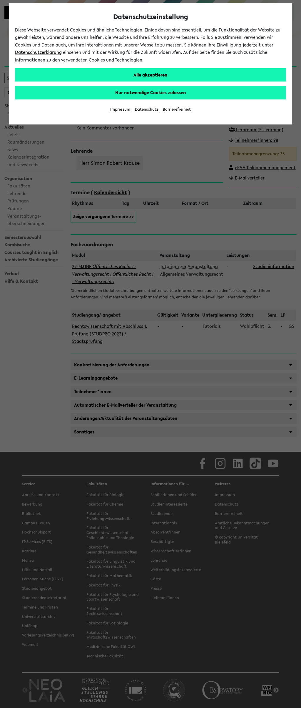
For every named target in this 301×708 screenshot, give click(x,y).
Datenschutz (146, 109)
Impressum (120, 109)
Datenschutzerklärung (38, 52)
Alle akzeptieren (150, 75)
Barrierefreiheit (177, 109)
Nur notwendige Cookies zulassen (150, 92)
